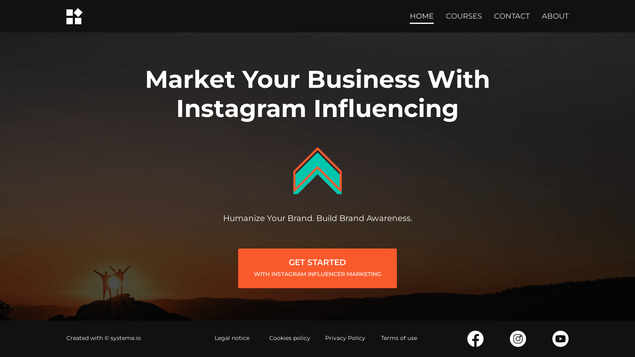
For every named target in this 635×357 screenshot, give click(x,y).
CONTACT (512, 16)
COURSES (464, 16)
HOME (422, 16)
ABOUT (555, 16)
